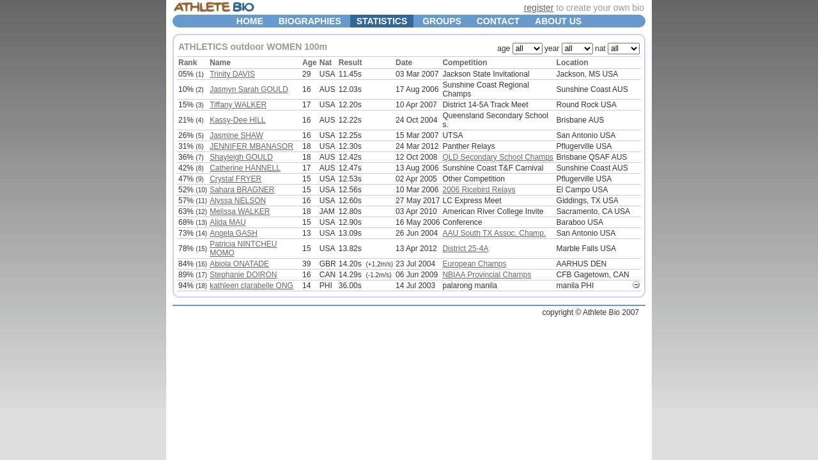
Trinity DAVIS (232, 74)
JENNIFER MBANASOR (251, 146)
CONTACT (498, 21)
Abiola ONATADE (239, 263)
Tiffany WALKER (238, 104)
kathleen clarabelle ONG (251, 285)
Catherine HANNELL (245, 168)
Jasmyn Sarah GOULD (249, 89)
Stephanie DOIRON (243, 274)
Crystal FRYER (235, 178)
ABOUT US (558, 21)
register (539, 8)
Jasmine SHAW (236, 135)
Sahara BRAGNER (242, 189)
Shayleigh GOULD (241, 157)
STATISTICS (382, 21)
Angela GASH (234, 233)
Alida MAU (228, 222)
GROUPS (441, 21)
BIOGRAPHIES (310, 21)
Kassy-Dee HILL (237, 120)
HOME (249, 21)
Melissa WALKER (240, 211)
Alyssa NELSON (238, 200)
